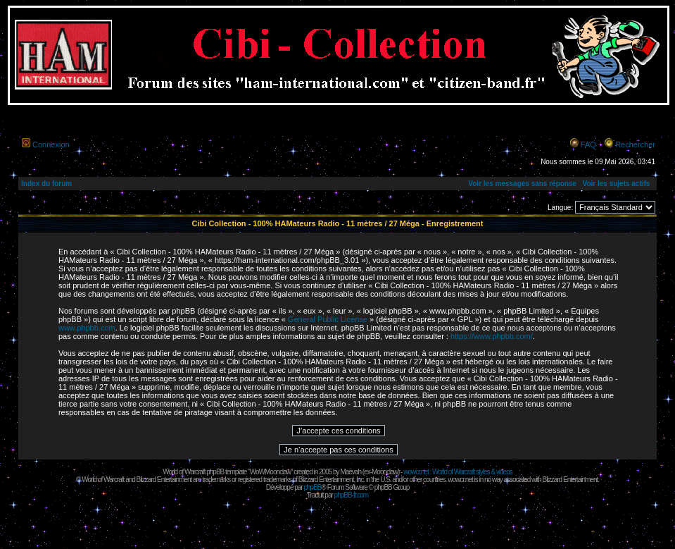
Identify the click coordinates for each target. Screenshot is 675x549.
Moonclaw (385, 472)
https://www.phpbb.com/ (491, 336)
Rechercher (635, 144)
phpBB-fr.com (351, 495)
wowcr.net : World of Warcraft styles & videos (457, 472)
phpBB (312, 487)
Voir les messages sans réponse (522, 183)
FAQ (588, 144)
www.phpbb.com (86, 327)
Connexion (51, 144)
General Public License (327, 319)
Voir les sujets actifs (616, 183)
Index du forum (46, 183)
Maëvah (350, 472)
